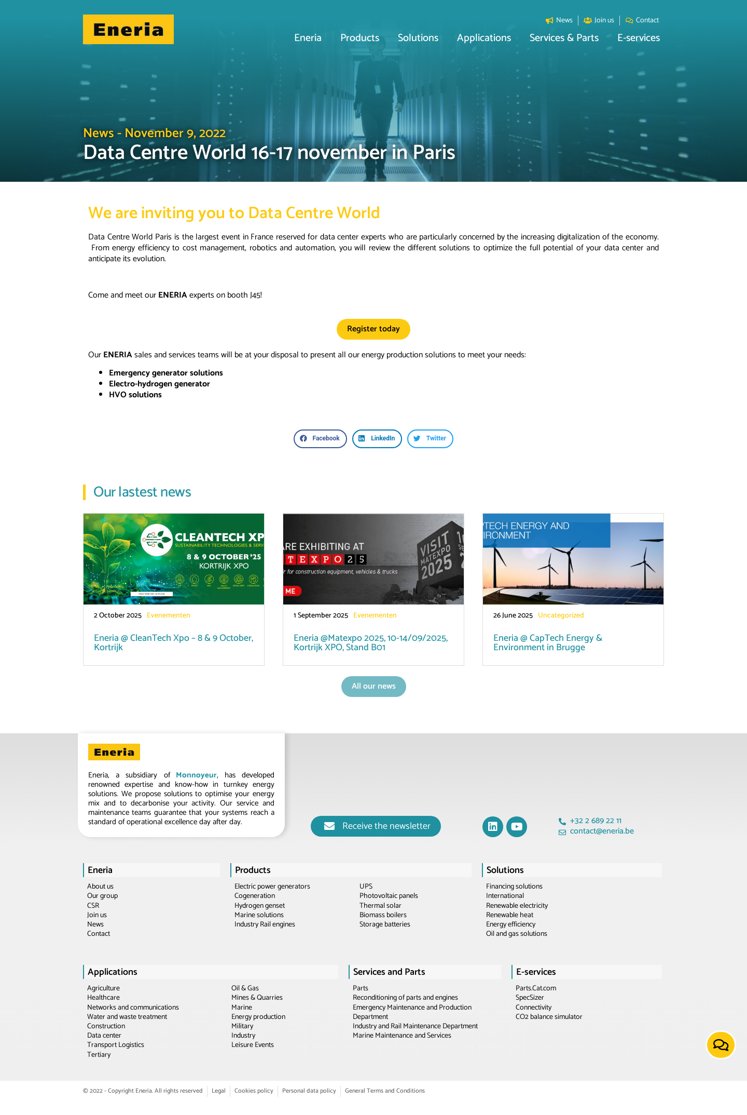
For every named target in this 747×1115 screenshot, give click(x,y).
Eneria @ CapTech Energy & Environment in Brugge (547, 642)
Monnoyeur (196, 775)
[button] (308, 39)
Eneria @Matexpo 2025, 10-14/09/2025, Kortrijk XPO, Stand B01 (371, 642)
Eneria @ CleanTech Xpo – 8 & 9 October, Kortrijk (173, 642)
